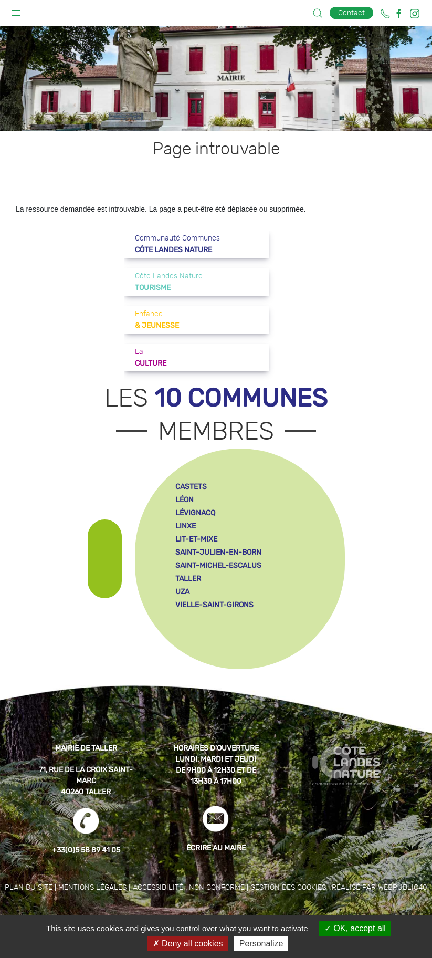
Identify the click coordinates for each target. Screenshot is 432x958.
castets (191, 486)
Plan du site (28, 887)
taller (188, 578)
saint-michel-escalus (218, 565)
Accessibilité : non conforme (189, 887)
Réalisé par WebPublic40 (379, 887)
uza (182, 591)
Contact (351, 13)
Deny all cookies (188, 943)
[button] (15, 10)
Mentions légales (92, 887)
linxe (185, 526)
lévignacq (195, 512)
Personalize (261, 943)
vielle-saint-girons (214, 604)
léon (184, 499)
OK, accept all (355, 928)
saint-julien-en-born (218, 552)
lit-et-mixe (196, 539)
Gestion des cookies (288, 887)
